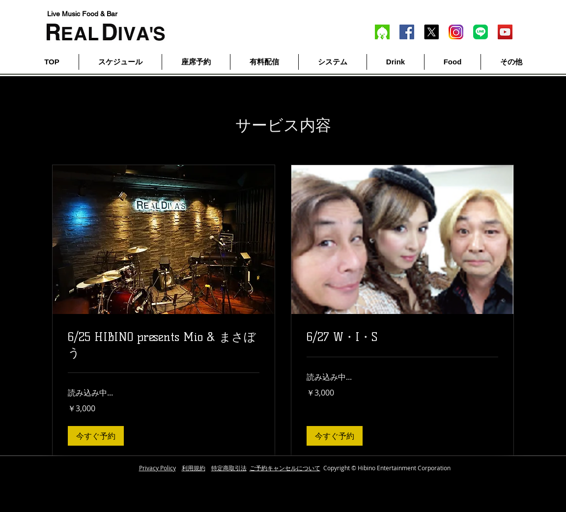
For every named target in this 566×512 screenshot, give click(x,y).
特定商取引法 (229, 468)
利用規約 (193, 468)
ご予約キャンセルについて (285, 468)
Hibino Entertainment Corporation (404, 468)
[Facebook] (406, 32)
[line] (480, 32)
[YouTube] (505, 32)
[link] (163, 345)
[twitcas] (382, 32)
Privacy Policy (157, 468)
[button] (96, 436)
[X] (431, 32)
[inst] (456, 32)
